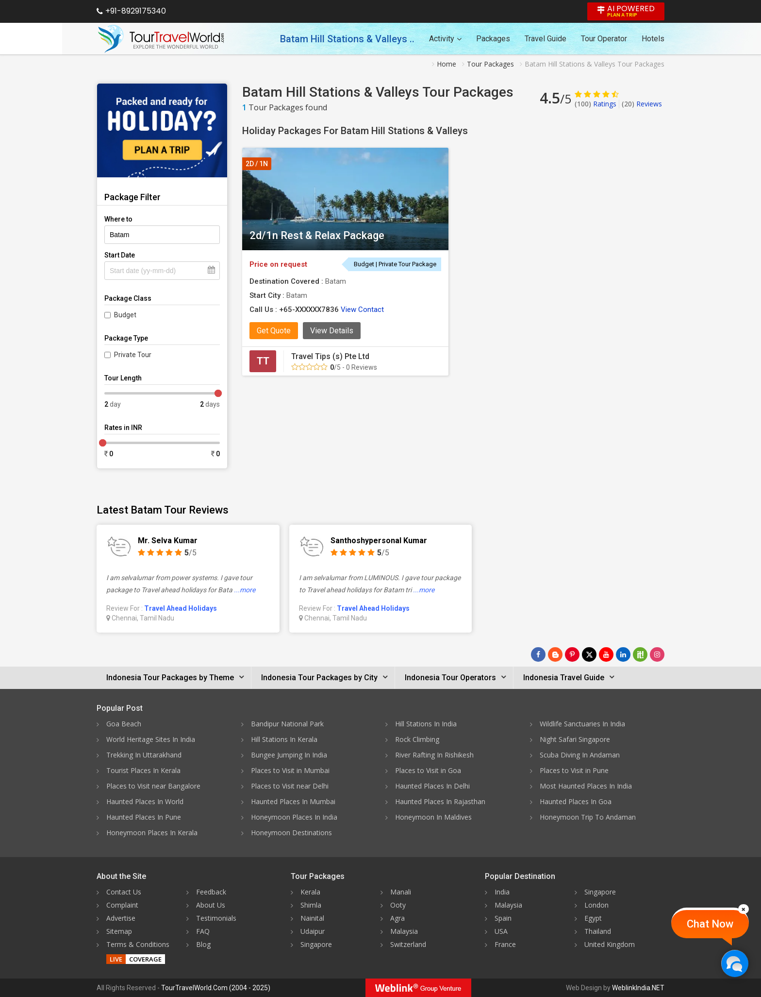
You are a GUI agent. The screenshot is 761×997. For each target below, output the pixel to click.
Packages (493, 38)
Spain (503, 918)
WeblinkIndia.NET (638, 988)
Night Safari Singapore (575, 739)
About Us (210, 905)
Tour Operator (604, 38)
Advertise (120, 918)
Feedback (211, 891)
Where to (118, 219)
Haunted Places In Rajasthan (440, 801)
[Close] (743, 909)
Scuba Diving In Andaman (580, 754)
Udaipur (312, 931)
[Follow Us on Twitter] (589, 654)
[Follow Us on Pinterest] (572, 654)
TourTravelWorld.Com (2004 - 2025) (215, 988)
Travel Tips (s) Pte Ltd (330, 356)
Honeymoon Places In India (294, 817)
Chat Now (710, 924)
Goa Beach (123, 723)
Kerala (310, 891)
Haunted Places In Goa (576, 801)
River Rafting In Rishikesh (434, 754)
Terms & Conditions (137, 944)
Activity (445, 38)
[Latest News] (555, 654)
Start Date (119, 255)
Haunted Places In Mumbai (293, 801)
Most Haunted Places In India (586, 786)
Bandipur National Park (287, 723)
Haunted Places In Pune (143, 817)
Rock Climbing (417, 739)
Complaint (122, 905)
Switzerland (408, 944)
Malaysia (404, 931)
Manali (400, 891)
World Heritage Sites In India (150, 739)
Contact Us (123, 891)
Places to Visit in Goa (428, 770)
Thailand (597, 931)
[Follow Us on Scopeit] (640, 654)
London (596, 905)
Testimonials (216, 918)
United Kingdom (609, 944)
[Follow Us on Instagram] (657, 654)
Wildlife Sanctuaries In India (582, 723)
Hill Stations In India (426, 723)
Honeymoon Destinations (291, 832)
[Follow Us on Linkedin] (623, 654)
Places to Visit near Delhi (290, 786)
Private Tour (132, 355)
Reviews (642, 103)
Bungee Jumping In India (289, 754)
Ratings (595, 103)
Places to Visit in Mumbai (290, 770)
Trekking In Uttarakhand (144, 754)
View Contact (362, 309)
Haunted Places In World (144, 801)
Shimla (310, 905)
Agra (397, 918)
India (502, 891)
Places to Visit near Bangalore (153, 786)
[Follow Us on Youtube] (606, 654)
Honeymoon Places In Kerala (152, 832)
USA (501, 931)
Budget (125, 315)
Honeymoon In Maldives (433, 817)
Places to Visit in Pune (574, 770)
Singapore (316, 944)
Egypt (593, 918)
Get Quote (274, 330)
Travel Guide (545, 38)
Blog (203, 944)
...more (244, 590)
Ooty (398, 905)
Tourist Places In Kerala (143, 770)
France (505, 944)
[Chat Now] (734, 963)
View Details (331, 330)
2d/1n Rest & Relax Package (316, 235)
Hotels (653, 38)
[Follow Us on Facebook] (538, 654)
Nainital (312, 918)
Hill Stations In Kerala (284, 739)
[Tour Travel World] (161, 39)
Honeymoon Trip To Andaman (588, 817)
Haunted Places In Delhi (432, 786)
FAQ (203, 931)
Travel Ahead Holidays (180, 608)
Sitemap (119, 931)
